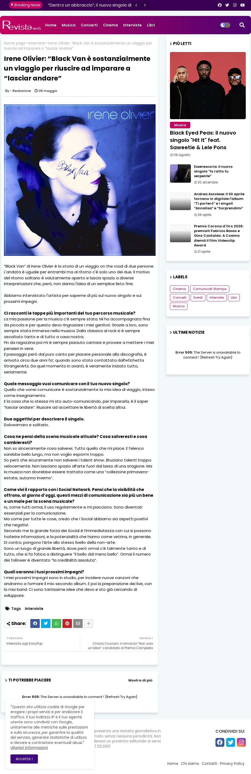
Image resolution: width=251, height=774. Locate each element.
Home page (14, 43)
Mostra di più (140, 680)
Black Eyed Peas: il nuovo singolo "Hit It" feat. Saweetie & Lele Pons (203, 140)
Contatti (209, 763)
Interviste (132, 25)
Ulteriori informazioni (29, 747)
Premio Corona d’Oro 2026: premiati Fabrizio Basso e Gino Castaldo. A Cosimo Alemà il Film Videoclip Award (218, 236)
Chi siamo (190, 763)
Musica (69, 25)
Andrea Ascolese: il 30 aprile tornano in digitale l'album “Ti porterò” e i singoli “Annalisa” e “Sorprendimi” (219, 201)
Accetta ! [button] (24, 758)
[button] (136, 5)
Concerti (89, 25)
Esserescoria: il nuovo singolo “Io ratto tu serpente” (213, 171)
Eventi (198, 297)
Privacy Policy (232, 763)
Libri (151, 25)
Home (50, 25)
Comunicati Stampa (209, 289)
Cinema (110, 25)
